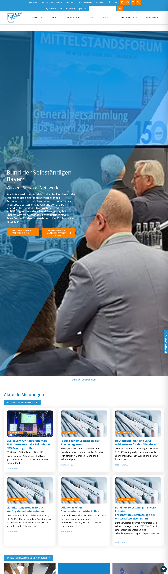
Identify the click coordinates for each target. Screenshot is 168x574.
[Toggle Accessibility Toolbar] (163, 569)
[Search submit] (120, 8)
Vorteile (108, 18)
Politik (54, 18)
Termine (91, 18)
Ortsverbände (129, 18)
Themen (37, 18)
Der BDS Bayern (153, 18)
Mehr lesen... (13, 468)
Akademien (73, 18)
